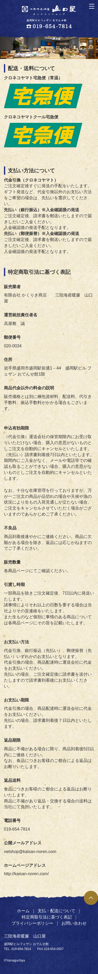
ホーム (23, 911)
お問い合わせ (74, 923)
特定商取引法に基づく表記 (47, 917)
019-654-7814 (21, 949)
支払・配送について (56, 911)
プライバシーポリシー (32, 923)
